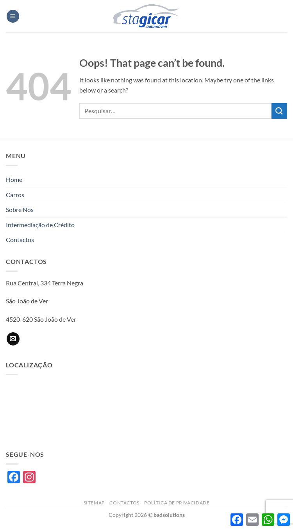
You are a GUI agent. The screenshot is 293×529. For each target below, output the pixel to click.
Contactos (20, 239)
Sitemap (94, 503)
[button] (13, 16)
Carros (15, 194)
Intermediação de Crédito (40, 224)
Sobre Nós (20, 209)
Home (14, 179)
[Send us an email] (13, 339)
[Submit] (279, 110)
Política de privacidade (176, 503)
